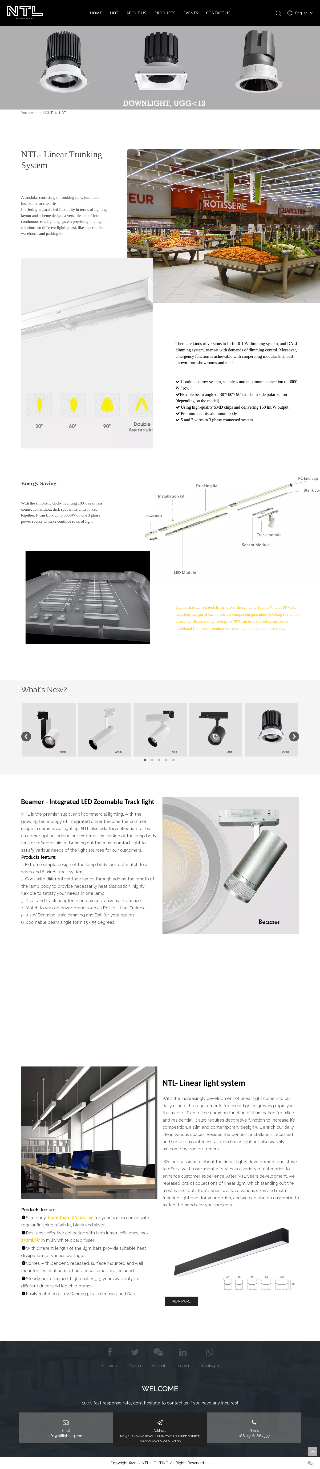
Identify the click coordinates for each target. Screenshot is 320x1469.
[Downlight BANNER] (160, 68)
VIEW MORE (181, 1301)
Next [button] (294, 736)
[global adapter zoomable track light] (230, 865)
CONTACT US (218, 13)
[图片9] (89, 1132)
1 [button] (146, 760)
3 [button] (160, 760)
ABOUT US (136, 13)
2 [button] (153, 760)
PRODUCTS (165, 13)
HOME (96, 13)
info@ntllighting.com (66, 1436)
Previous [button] (26, 736)
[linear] (230, 1257)
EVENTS (190, 13)
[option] (49, 730)
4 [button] (167, 760)
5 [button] (174, 760)
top (312, 1451)
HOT (114, 13)
